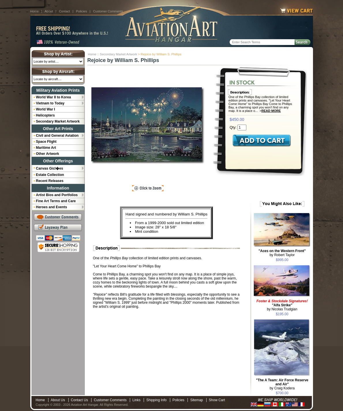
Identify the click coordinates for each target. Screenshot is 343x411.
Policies (81, 11)
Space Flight (46, 142)
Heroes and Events (51, 207)
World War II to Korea (53, 97)
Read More (271, 110)
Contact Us (79, 400)
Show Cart (217, 400)
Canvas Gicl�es (49, 168)
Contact (64, 11)
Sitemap (196, 400)
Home (34, 11)
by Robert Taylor (282, 253)
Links (136, 400)
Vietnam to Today (50, 103)
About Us (58, 400)
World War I (45, 109)
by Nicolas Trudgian (282, 305)
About (48, 11)
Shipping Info (156, 400)
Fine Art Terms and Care (56, 201)
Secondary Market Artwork (118, 54)
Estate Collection (50, 175)
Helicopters (45, 115)
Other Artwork (47, 154)
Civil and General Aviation (57, 136)
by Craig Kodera (282, 384)
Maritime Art (46, 148)
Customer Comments (108, 11)
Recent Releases (49, 181)
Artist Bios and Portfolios (57, 195)
